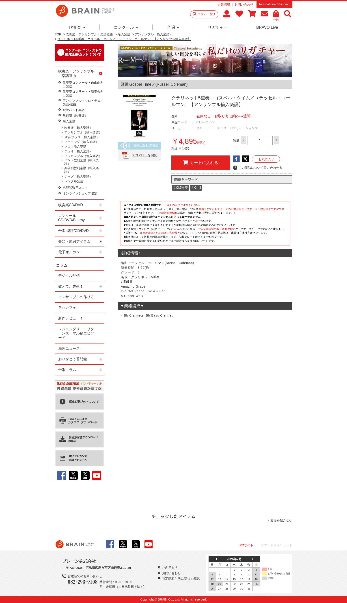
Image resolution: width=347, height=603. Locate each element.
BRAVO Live (267, 27)
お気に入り (266, 159)
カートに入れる (200, 162)
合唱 (173, 27)
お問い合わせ (244, 4)
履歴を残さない (281, 520)
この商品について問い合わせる (257, 168)
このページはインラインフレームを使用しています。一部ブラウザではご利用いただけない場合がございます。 (205, 224)
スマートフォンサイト (276, 545)
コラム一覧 (206, 14)
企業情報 (224, 4)
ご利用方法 (170, 568)
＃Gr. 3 (196, 187)
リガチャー (218, 27)
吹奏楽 (77, 27)
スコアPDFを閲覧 (144, 155)
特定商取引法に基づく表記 (181, 578)
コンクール (126, 27)
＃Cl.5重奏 (180, 187)
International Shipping (274, 4)
